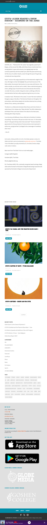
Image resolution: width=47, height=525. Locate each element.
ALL (5, 342)
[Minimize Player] (44, 523)
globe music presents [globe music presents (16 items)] (20, 380)
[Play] (29, 522)
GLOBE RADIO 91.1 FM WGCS (11, 517)
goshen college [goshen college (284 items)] (8, 385)
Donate (28, 510)
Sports (6, 368)
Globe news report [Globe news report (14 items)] (33, 380)
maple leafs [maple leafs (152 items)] (19, 388)
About (22, 510)
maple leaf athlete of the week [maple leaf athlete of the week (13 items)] (10, 388)
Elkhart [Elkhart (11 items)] (39, 377)
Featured (13, 23)
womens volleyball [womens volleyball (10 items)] (8, 397)
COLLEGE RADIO (9, 345)
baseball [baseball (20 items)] (22, 377)
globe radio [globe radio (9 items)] (7, 382)
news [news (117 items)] (28, 391)
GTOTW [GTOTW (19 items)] (30, 385)
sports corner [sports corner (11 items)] (7, 394)
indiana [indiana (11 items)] (34, 385)
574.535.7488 (7, 411)
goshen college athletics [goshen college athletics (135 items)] (16, 385)
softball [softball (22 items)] (35, 391)
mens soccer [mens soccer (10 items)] (7, 391)
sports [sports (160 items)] (39, 391)
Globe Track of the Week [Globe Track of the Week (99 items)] (28, 382)
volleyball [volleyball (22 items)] (23, 394)
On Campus (7, 365)
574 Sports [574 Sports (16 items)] (13, 377)
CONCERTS (7, 348)
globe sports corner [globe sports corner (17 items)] (19, 382)
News (6, 362)
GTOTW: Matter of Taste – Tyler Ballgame (15, 333)
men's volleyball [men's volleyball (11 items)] (29, 388)
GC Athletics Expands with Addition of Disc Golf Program (19, 330)
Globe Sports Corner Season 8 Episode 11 (15, 324)
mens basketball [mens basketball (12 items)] (36, 388)
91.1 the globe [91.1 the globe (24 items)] (7, 377)
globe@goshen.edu (9, 416)
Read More (8, 238)
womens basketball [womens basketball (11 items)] (29, 394)
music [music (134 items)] (25, 391)
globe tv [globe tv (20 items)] (35, 382)
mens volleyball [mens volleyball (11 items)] (19, 391)
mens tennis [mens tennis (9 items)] (13, 391)
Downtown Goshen (9, 351)
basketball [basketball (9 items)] (27, 377)
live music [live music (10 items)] (39, 385)
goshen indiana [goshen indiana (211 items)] (24, 385)
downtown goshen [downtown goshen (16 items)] (33, 377)
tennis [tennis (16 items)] (12, 394)
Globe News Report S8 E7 (11, 336)
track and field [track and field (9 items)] (17, 394)
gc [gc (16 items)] (5, 380)
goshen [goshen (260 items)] (39, 382)
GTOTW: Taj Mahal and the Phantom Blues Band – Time (18, 327)
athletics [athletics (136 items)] (18, 377)
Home (17, 510)
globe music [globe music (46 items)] (13, 380)
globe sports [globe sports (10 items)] (13, 382)
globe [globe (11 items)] (8, 380)
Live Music (7, 356)
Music (16, 23)
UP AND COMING (9, 371)
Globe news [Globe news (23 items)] (27, 380)
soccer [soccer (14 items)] (32, 391)
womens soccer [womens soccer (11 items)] (37, 394)
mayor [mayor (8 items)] (24, 388)
